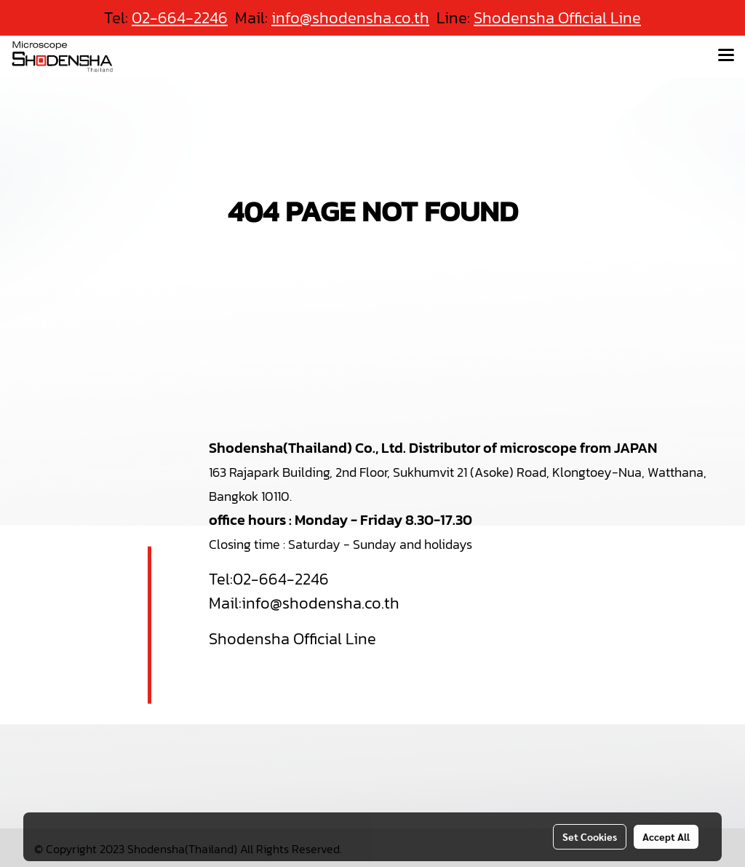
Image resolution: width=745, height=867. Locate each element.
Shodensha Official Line (557, 18)
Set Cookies (589, 836)
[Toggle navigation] (726, 56)
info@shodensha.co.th (320, 603)
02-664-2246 (281, 579)
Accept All (666, 836)
